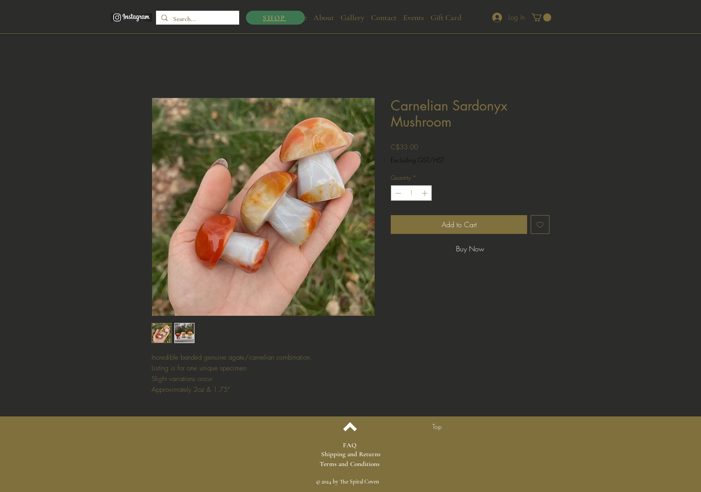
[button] (541, 17)
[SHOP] (275, 18)
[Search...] (196, 19)
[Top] (437, 426)
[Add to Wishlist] (540, 224)
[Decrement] (397, 193)
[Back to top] (350, 426)
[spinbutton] (411, 193)
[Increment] (425, 193)
